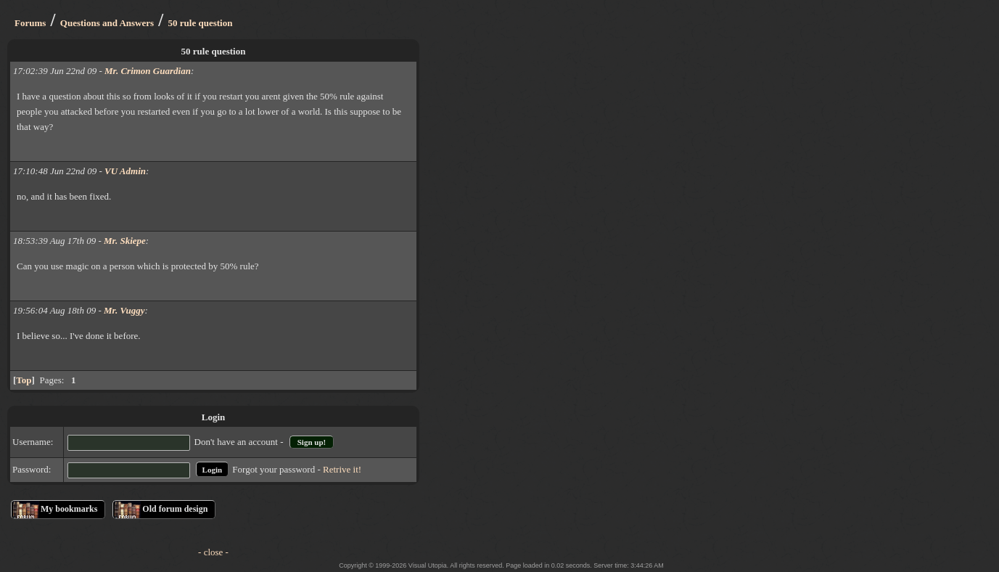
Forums (30, 22)
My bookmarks (69, 509)
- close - (213, 552)
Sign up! (311, 442)
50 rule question (200, 22)
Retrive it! (342, 469)
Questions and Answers (107, 22)
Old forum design (174, 509)
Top (23, 380)
